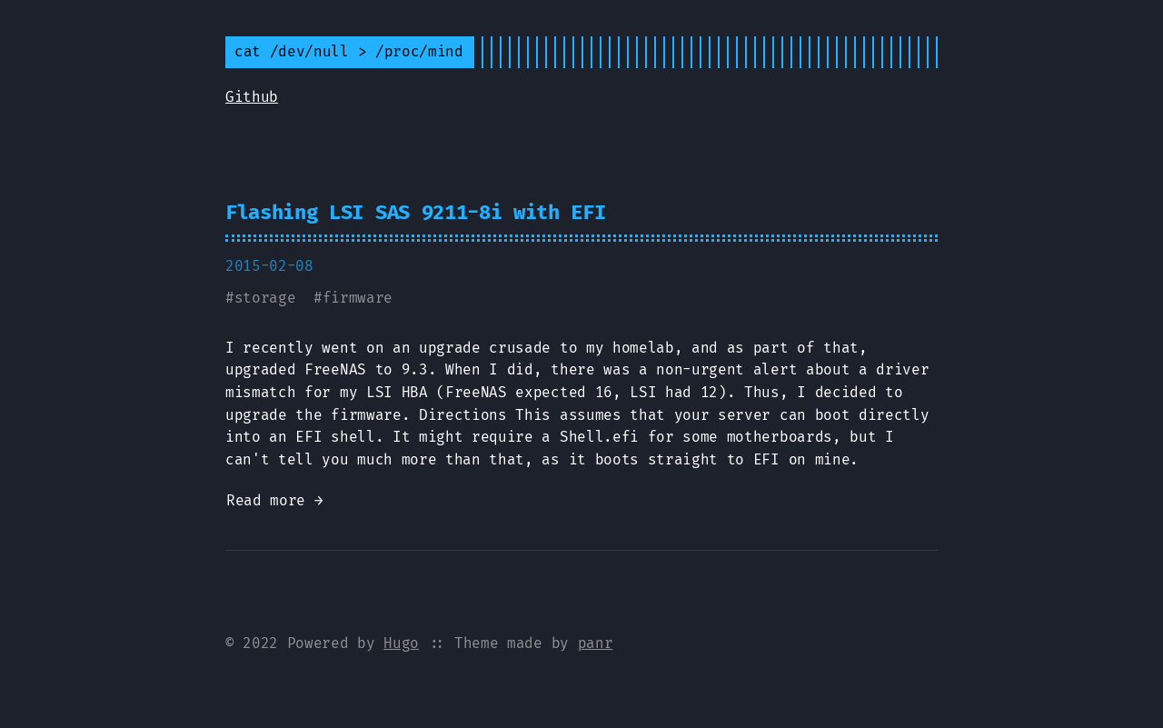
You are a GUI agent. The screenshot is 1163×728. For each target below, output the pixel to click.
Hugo (401, 643)
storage (265, 297)
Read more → (274, 500)
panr (595, 643)
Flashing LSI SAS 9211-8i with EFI (415, 212)
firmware (358, 297)
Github (251, 96)
